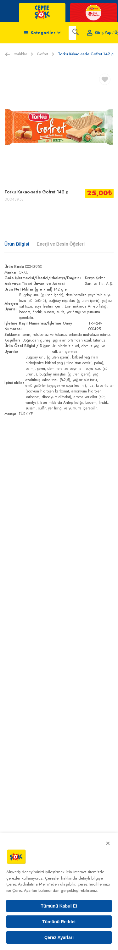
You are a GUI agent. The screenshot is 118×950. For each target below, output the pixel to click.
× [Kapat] (108, 843)
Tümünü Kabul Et (59, 905)
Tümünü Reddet (59, 921)
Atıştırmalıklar (19, 54)
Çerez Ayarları (59, 937)
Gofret (45, 54)
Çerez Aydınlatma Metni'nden (32, 884)
